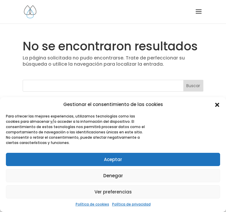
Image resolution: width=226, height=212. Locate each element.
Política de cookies (92, 204)
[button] (217, 105)
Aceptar (113, 159)
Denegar (113, 176)
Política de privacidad (131, 204)
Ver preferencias (113, 192)
